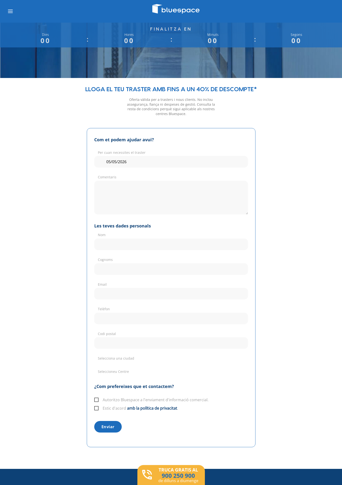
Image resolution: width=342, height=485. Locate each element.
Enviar (107, 426)
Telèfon (104, 309)
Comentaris (107, 177)
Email (102, 284)
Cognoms (105, 259)
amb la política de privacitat (152, 408)
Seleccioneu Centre (113, 371)
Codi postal (107, 333)
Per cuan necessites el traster (122, 152)
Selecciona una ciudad (116, 358)
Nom (102, 235)
